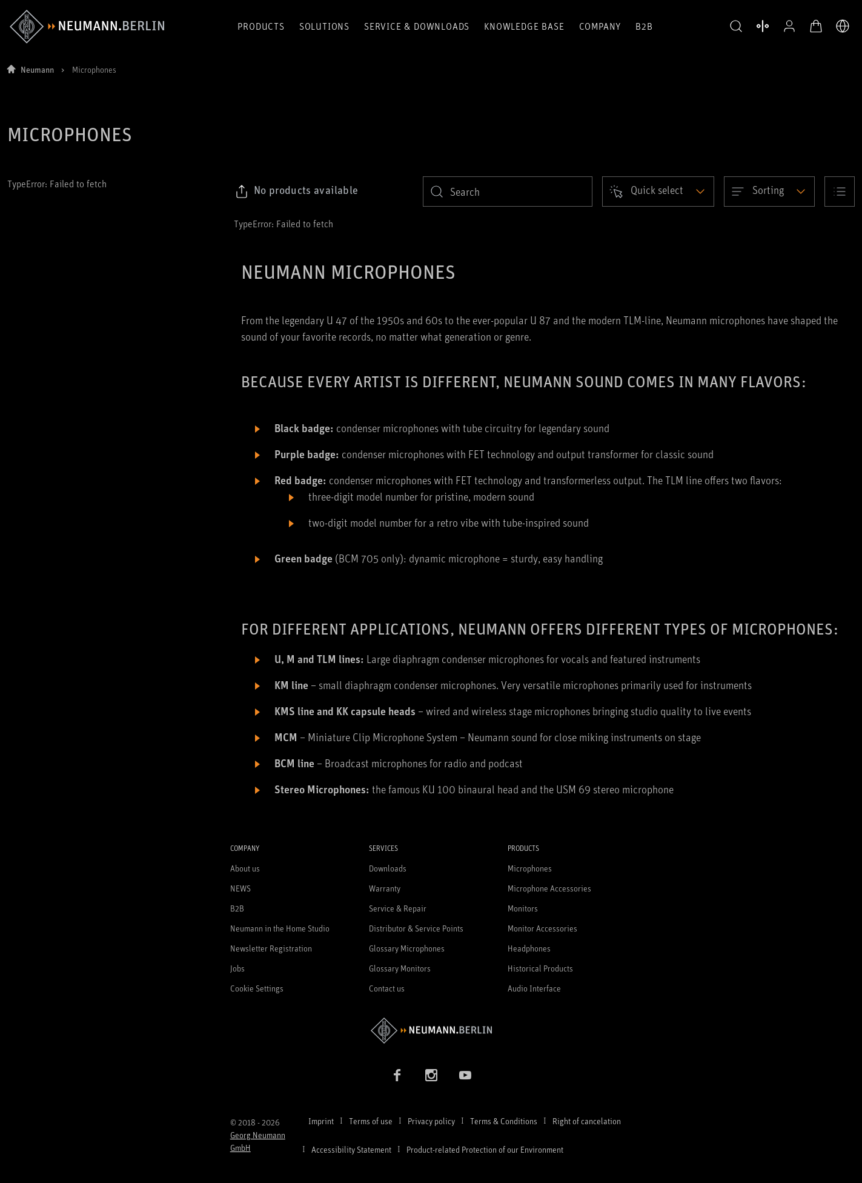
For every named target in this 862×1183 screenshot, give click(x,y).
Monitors (523, 908)
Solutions (324, 26)
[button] (736, 26)
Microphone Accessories (549, 888)
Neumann (37, 69)
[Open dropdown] (658, 191)
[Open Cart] (816, 26)
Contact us (387, 988)
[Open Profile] (789, 26)
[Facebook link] (397, 1075)
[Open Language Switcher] (842, 26)
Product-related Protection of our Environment (484, 1149)
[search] (507, 191)
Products (260, 26)
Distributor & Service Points (416, 928)
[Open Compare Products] (762, 26)
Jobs (237, 968)
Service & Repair (397, 908)
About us (245, 868)
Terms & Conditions (503, 1121)
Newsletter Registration (271, 948)
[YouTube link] (465, 1075)
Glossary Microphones (407, 948)
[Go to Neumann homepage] (431, 1031)
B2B (643, 26)
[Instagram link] (431, 1075)
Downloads (387, 868)
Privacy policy (431, 1121)
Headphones (529, 948)
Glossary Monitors (400, 968)
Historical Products (540, 968)
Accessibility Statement (351, 1149)
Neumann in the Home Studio (280, 928)
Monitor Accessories (542, 928)
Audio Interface (534, 988)
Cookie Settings (256, 988)
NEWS (240, 888)
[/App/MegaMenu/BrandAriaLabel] (87, 27)
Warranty (384, 888)
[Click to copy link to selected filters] (296, 191)
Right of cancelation (586, 1121)
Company (600, 26)
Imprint (321, 1121)
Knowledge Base (524, 26)
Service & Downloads (416, 26)
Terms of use (371, 1121)
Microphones (530, 868)
